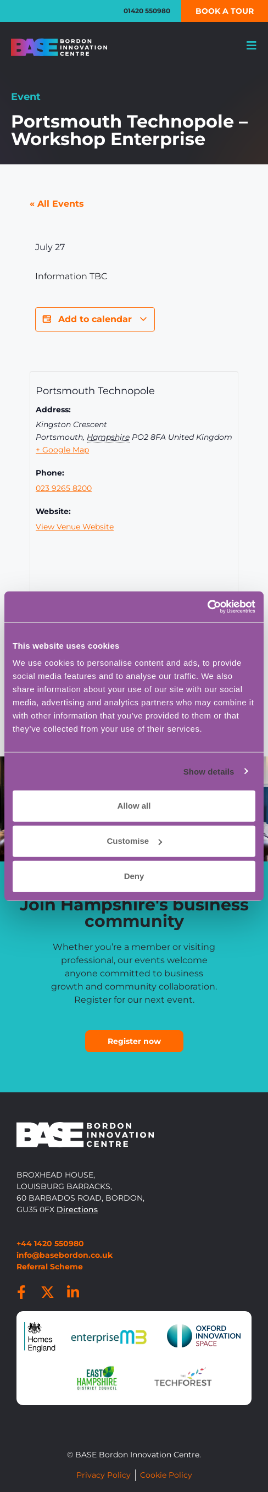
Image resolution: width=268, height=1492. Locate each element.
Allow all (134, 805)
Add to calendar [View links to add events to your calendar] (95, 319)
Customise (134, 841)
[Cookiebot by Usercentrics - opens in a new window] (207, 607)
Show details (209, 771)
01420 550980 (147, 11)
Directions (77, 1209)
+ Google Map (62, 450)
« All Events (57, 203)
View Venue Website (75, 527)
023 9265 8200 (64, 488)
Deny (134, 876)
